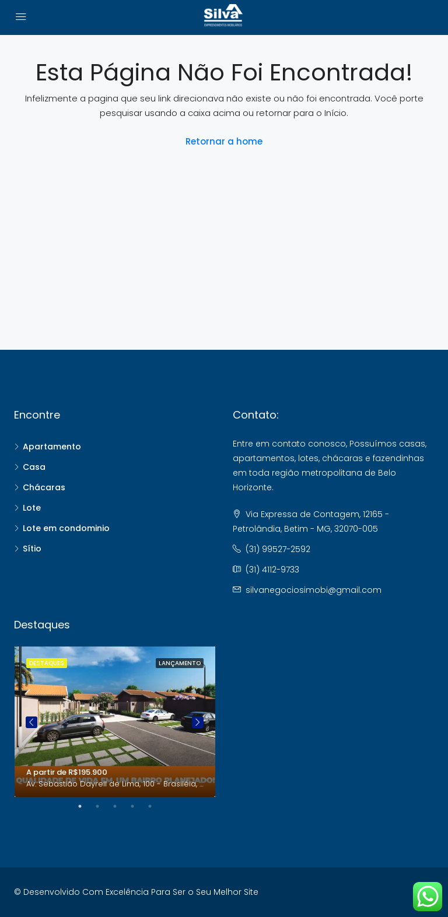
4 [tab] (138, 806)
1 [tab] (86, 806)
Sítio (32, 548)
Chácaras (44, 487)
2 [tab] (103, 806)
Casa (34, 467)
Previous (31, 722)
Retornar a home (224, 141)
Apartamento (52, 446)
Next (198, 722)
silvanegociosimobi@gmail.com (314, 590)
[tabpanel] (115, 722)
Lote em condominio (66, 528)
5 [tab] (156, 806)
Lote (32, 508)
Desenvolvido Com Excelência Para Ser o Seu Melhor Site (140, 892)
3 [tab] (121, 806)
